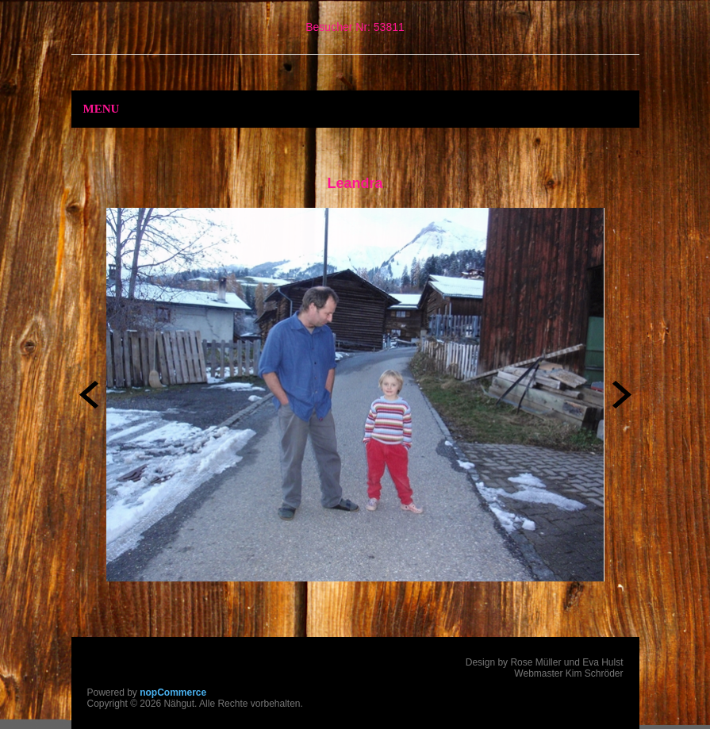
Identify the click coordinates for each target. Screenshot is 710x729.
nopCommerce (173, 692)
